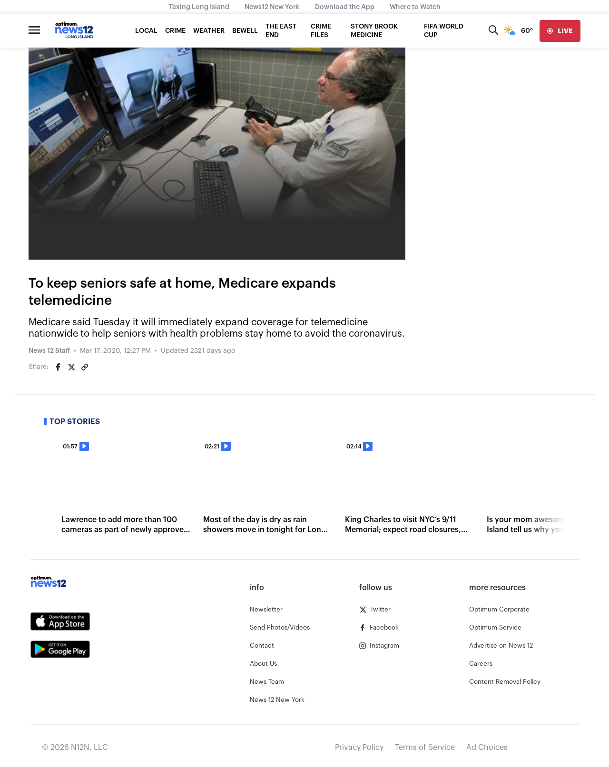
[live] (560, 31)
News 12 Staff (49, 351)
